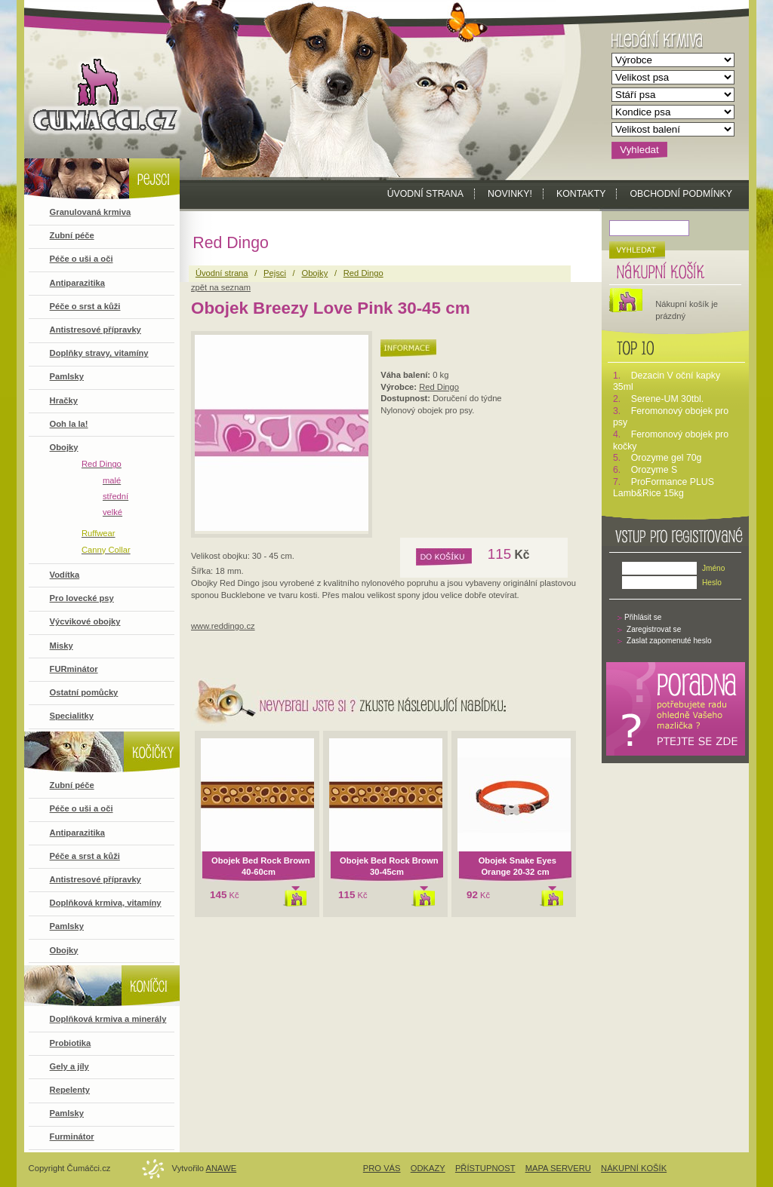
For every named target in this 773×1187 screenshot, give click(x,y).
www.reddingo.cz (223, 625)
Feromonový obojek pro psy (670, 417)
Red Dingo (439, 386)
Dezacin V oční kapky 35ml (666, 381)
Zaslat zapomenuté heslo (669, 640)
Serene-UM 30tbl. (667, 399)
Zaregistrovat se (654, 629)
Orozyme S (654, 470)
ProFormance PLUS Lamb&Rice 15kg (663, 488)
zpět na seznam (221, 287)
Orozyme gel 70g (666, 457)
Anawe (221, 1168)
